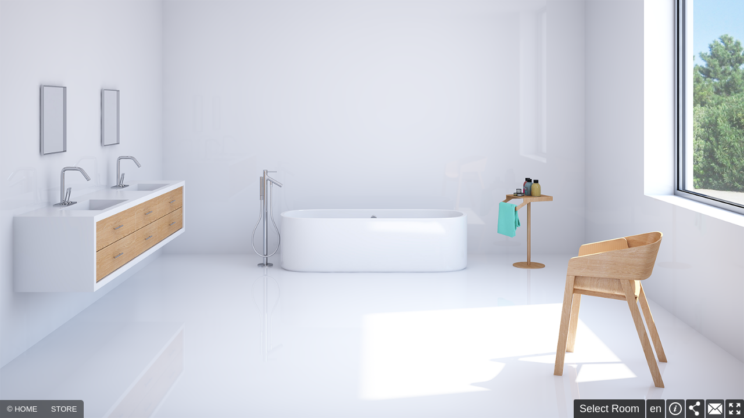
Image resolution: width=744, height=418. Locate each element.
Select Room (609, 409)
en (655, 409)
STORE (64, 409)
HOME (26, 409)
